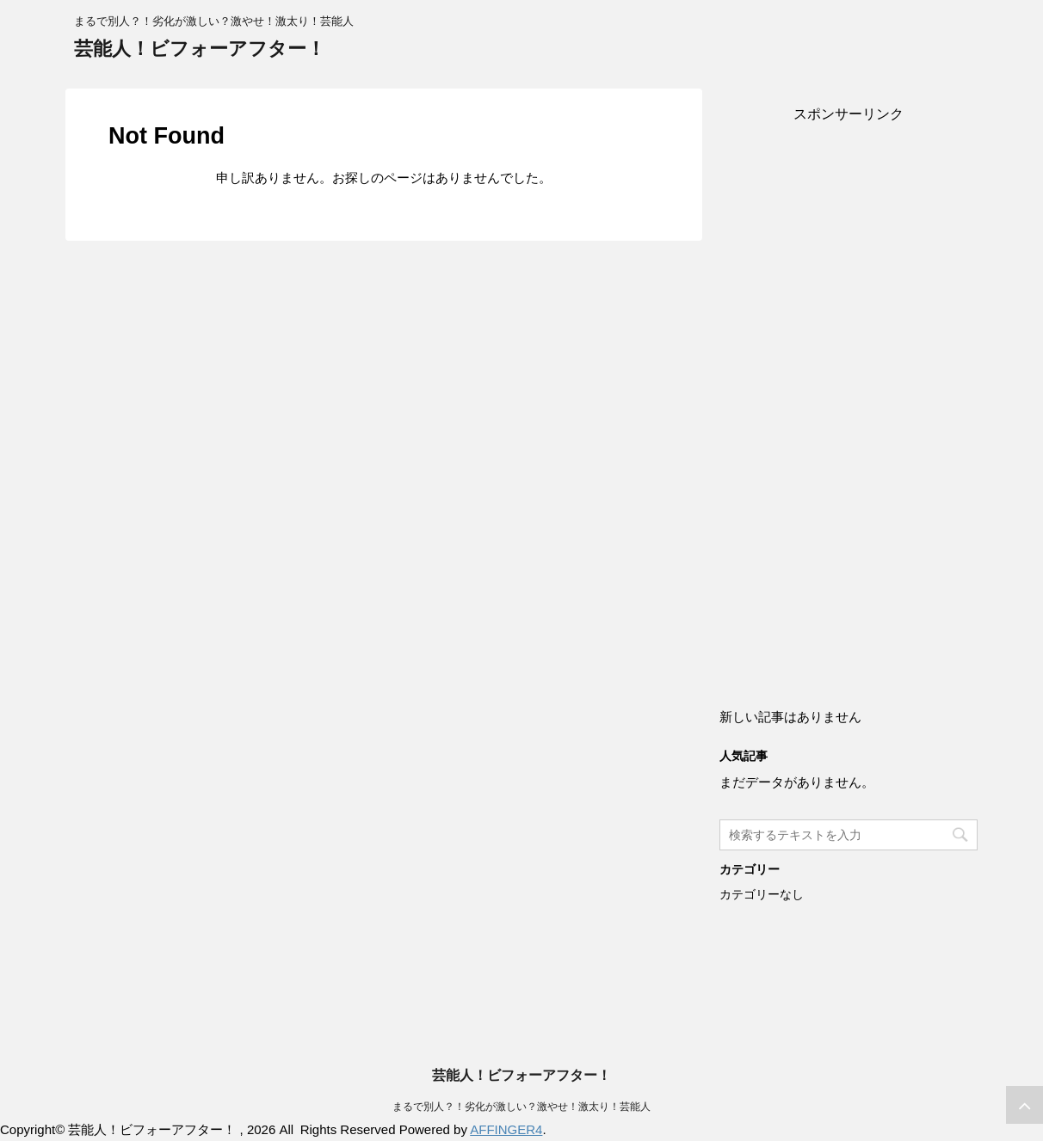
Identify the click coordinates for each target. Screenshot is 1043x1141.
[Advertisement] (848, 397)
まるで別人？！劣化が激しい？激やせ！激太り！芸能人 (521, 1107)
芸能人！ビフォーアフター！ (199, 48)
